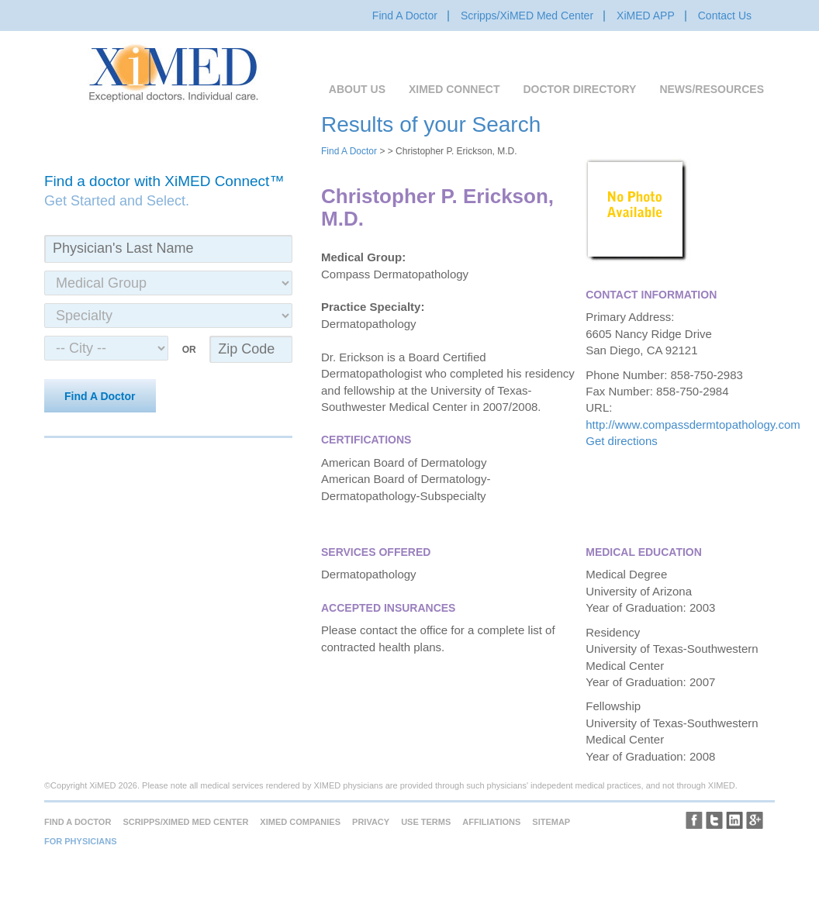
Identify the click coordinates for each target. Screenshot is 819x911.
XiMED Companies (300, 821)
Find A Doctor (404, 15)
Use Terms (426, 821)
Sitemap (551, 821)
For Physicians (80, 841)
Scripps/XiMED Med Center (527, 15)
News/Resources (711, 89)
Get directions (622, 440)
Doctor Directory (579, 89)
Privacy (370, 821)
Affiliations (491, 821)
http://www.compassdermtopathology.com (693, 424)
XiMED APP (646, 15)
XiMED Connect (454, 89)
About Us (357, 89)
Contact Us (725, 15)
